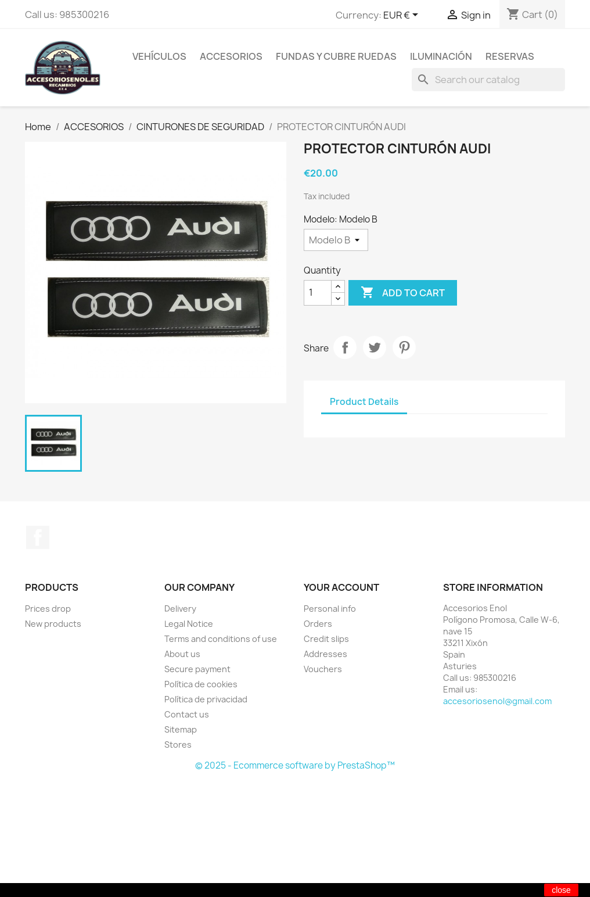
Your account (341, 587)
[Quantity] (318, 293)
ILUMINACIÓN (441, 56)
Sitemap (180, 729)
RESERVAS (509, 56)
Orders (318, 623)
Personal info (330, 608)
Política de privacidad (205, 699)
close (561, 890)
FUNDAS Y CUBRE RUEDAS (336, 56)
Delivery (180, 608)
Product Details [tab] (364, 402)
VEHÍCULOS (159, 56)
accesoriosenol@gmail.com (497, 700)
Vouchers (323, 668)
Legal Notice (188, 623)
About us (182, 653)
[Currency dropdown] (402, 16)
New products (53, 623)
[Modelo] (336, 240)
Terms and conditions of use (220, 638)
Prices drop (48, 608)
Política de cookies (201, 684)
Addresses (325, 653)
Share (345, 347)
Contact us (186, 714)
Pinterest (404, 347)
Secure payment (197, 668)
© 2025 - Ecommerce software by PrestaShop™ (295, 765)
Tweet (374, 347)
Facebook (37, 537)
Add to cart (403, 292)
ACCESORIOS (231, 56)
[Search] (488, 79)
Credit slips (326, 638)
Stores (178, 744)
